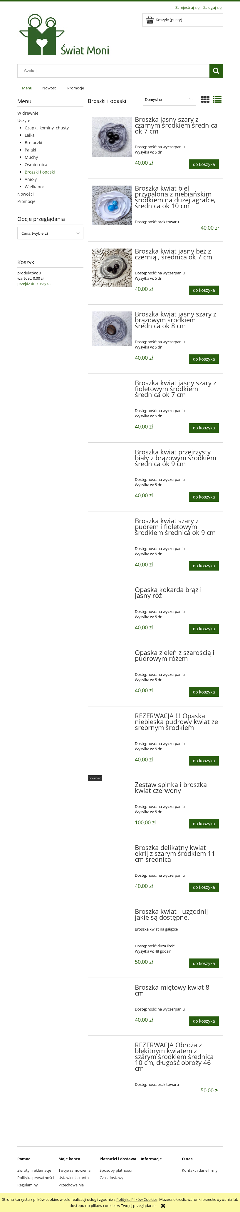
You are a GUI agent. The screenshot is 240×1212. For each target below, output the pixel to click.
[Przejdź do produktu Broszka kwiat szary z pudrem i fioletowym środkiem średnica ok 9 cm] (112, 522)
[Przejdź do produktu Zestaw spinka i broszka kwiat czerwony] (112, 786)
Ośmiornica (36, 164)
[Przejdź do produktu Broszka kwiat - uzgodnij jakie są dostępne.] (112, 913)
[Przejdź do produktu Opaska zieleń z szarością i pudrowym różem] (112, 654)
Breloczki (33, 142)
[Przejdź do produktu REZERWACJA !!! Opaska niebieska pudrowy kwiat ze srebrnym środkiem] (112, 717)
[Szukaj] (216, 71)
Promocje (26, 201)
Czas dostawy (111, 1177)
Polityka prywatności (35, 1177)
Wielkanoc (35, 186)
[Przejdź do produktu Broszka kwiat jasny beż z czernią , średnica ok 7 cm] (112, 268)
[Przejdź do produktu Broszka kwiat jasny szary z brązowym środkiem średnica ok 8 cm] (112, 328)
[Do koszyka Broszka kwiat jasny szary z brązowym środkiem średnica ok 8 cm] (204, 359)
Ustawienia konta (73, 1177)
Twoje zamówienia (74, 1170)
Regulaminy (27, 1185)
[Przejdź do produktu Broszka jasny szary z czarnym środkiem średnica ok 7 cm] (112, 137)
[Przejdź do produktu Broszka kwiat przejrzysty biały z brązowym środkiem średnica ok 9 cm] (112, 453)
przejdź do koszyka (34, 283)
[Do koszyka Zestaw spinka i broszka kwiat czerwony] (204, 824)
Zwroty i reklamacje (34, 1170)
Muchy (31, 157)
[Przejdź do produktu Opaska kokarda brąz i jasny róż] (112, 591)
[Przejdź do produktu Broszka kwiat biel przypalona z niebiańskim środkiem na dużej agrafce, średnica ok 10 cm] (112, 205)
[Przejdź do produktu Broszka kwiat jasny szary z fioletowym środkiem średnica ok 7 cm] (112, 384)
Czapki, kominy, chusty (47, 128)
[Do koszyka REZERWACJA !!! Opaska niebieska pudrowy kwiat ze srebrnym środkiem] (204, 761)
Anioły (31, 179)
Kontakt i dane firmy (200, 1170)
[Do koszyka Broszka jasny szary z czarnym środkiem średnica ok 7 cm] (204, 164)
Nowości (25, 194)
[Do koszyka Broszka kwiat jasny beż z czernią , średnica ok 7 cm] (204, 290)
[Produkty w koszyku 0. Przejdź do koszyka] (164, 19)
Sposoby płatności (116, 1170)
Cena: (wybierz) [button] (34, 233)
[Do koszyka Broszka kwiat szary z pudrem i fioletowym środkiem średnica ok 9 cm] (204, 566)
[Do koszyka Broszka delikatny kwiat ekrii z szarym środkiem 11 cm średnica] (204, 887)
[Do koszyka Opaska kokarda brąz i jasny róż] (204, 629)
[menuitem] (27, 88)
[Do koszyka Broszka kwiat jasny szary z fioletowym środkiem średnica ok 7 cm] (204, 428)
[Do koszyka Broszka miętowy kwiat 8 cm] (204, 1021)
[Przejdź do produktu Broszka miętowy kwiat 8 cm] (112, 989)
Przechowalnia (71, 1185)
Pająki (30, 150)
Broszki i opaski (40, 172)
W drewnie (27, 113)
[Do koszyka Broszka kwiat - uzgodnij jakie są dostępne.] (204, 963)
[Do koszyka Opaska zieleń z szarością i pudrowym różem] (204, 692)
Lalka (30, 135)
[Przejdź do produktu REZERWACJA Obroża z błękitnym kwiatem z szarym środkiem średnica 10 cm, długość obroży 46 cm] (112, 1046)
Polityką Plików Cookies (136, 1199)
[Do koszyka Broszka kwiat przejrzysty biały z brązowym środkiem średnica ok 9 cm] (204, 497)
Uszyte (23, 120)
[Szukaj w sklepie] (114, 70)
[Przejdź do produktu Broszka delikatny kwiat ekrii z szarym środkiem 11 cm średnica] (112, 849)
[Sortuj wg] (169, 100)
